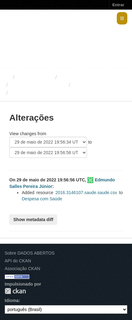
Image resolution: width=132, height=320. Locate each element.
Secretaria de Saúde (85, 77)
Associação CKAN (22, 268)
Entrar (118, 4)
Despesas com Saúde (38, 85)
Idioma (12, 300)
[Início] (7, 77)
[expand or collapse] (122, 18)
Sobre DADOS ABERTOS (30, 253)
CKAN (15, 291)
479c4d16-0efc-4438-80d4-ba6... (52, 93)
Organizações (35, 77)
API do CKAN (18, 260)
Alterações (86, 85)
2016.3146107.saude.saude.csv (86, 192)
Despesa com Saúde (42, 198)
